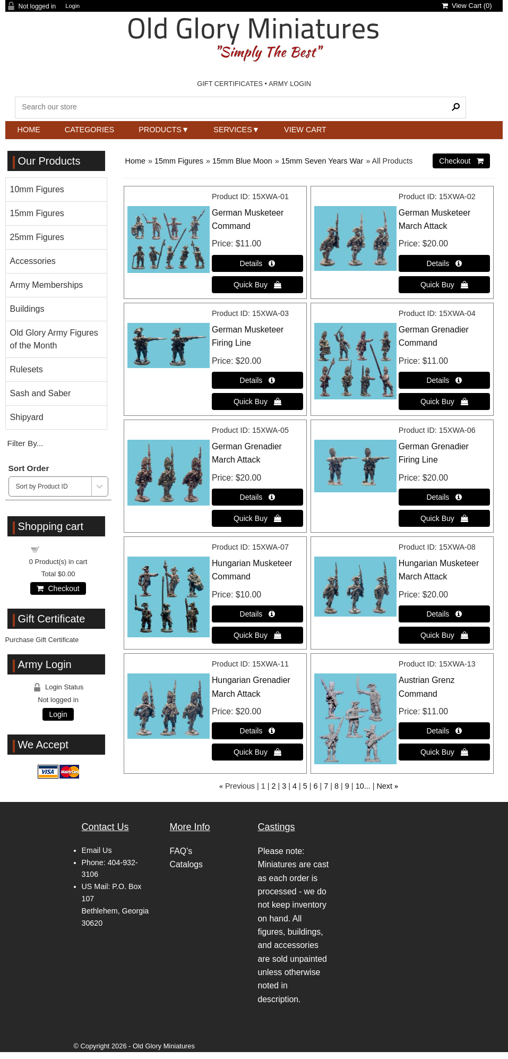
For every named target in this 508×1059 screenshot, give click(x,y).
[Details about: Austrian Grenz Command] (444, 730)
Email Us (97, 850)
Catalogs (186, 864)
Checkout (58, 588)
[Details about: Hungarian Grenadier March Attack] (257, 730)
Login (72, 6)
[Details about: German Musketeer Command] (257, 263)
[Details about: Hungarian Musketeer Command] (257, 613)
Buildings (27, 308)
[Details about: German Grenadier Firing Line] (444, 497)
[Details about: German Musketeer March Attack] (444, 263)
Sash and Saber (40, 393)
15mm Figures (178, 161)
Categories (89, 129)
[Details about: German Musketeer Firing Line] (257, 380)
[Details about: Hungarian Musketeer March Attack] (444, 613)
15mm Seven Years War (322, 161)
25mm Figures (37, 237)
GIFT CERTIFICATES (230, 84)
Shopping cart (64, 549)
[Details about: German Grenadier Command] (444, 380)
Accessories (33, 261)
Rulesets (26, 369)
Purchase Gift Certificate (42, 640)
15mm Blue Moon (242, 161)
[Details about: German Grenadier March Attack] (257, 497)
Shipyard (27, 417)
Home (29, 129)
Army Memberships (46, 284)
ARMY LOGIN (290, 84)
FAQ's (181, 851)
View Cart (305, 129)
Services (232, 129)
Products (160, 129)
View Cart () (467, 6)
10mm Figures (37, 189)
